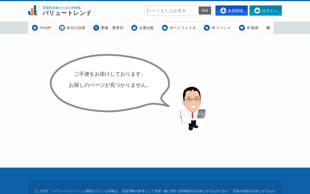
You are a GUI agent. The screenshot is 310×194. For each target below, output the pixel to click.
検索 (205, 10)
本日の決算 (72, 28)
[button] (268, 28)
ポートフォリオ (179, 28)
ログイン (265, 10)
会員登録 (231, 10)
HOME (41, 28)
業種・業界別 (108, 28)
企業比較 (142, 28)
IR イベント (217, 28)
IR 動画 (249, 28)
